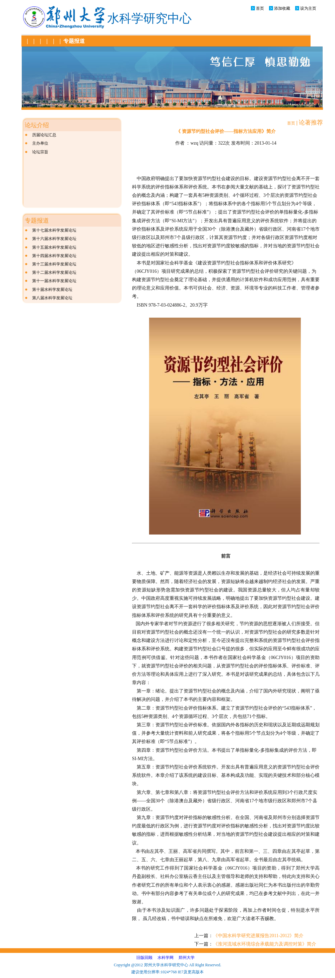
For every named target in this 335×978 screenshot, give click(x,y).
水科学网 (165, 957)
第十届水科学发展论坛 (52, 289)
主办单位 (40, 143)
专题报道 (74, 41)
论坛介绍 (37, 125)
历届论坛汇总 (44, 135)
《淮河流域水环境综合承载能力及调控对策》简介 (264, 944)
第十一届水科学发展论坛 (54, 280)
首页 (260, 8)
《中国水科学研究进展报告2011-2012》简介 (258, 935)
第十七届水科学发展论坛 (54, 230)
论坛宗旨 (40, 152)
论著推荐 (311, 122)
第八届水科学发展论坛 (52, 298)
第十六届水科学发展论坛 (54, 238)
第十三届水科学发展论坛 (54, 264)
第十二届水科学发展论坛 (54, 272)
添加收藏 (282, 8)
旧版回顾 (144, 957)
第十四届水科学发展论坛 (54, 255)
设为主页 (308, 8)
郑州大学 (187, 957)
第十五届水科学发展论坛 (54, 247)
